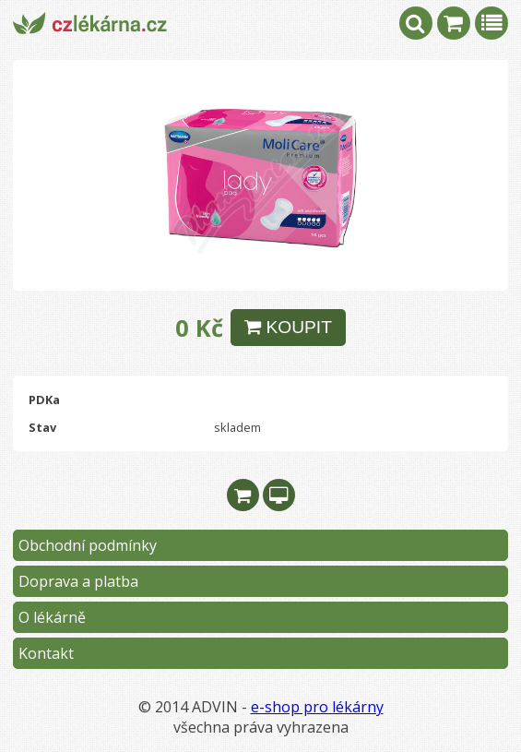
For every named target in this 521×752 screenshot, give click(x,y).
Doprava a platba (78, 581)
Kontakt (46, 653)
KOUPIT (288, 327)
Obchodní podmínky (87, 545)
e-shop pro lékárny (317, 707)
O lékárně (52, 617)
